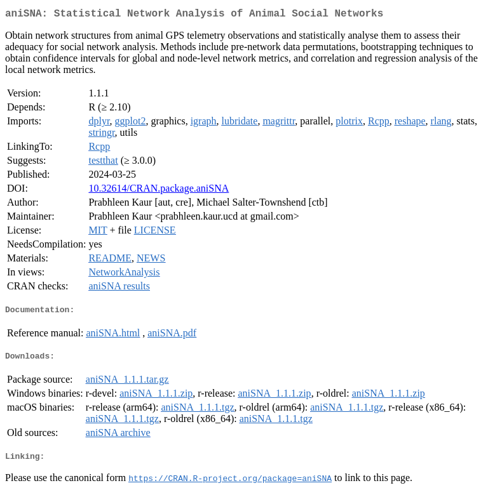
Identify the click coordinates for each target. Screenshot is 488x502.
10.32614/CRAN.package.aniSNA (158, 190)
